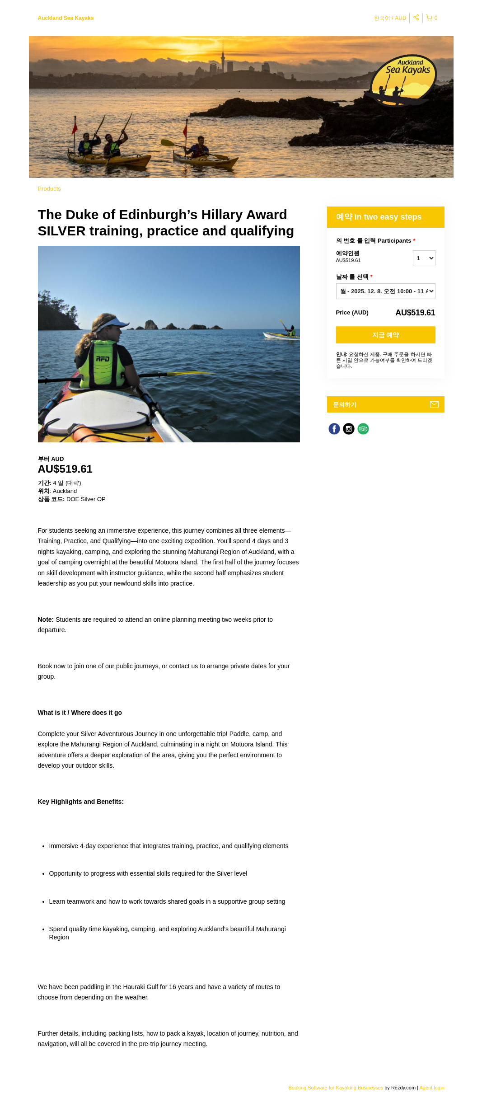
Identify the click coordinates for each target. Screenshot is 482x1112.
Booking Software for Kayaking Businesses (336, 1087)
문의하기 (344, 404)
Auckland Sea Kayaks (66, 18)
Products (49, 188)
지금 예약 (385, 334)
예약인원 (363, 257)
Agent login (431, 1087)
